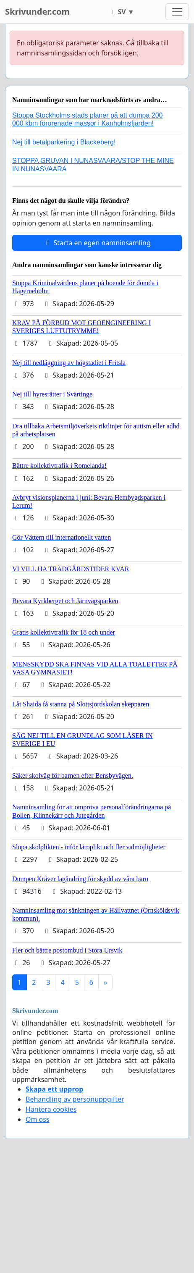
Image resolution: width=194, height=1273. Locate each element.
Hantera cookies (51, 1109)
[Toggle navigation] (177, 11)
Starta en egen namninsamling (97, 242)
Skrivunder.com (37, 11)
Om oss (38, 1119)
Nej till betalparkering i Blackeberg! (63, 142)
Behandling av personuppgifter (75, 1099)
